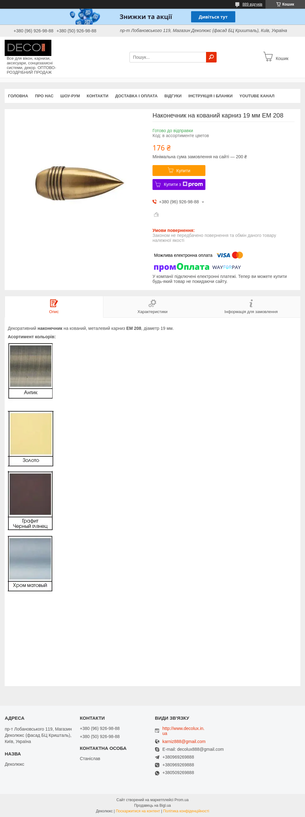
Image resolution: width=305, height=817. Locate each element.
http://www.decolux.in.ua (183, 731)
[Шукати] (211, 57)
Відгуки (172, 96)
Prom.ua (182, 800)
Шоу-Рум (70, 96)
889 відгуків (252, 4)
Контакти (98, 96)
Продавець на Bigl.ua (152, 805)
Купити (183, 170)
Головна (18, 96)
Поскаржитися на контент (138, 811)
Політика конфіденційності (186, 811)
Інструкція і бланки (210, 96)
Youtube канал (256, 96)
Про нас (44, 96)
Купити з (183, 184)
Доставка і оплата (136, 96)
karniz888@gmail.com (184, 741)
